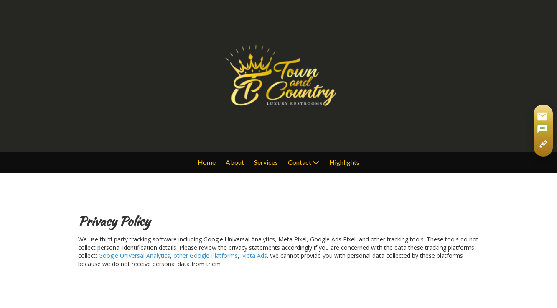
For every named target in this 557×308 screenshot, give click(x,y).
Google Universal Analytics (134, 255)
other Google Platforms (205, 255)
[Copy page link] (543, 144)
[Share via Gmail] (542, 116)
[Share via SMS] (542, 130)
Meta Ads (254, 255)
